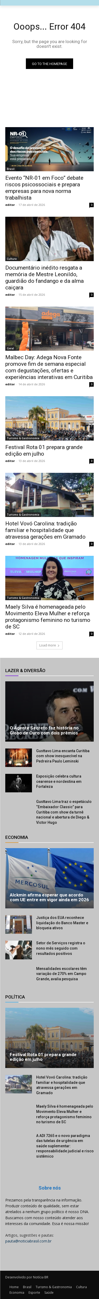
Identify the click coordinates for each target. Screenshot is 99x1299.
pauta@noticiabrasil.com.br (28, 1240)
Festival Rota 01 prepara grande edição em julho (44, 450)
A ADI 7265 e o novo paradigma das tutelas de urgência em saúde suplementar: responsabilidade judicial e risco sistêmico (65, 1146)
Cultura (12, 259)
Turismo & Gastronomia (23, 438)
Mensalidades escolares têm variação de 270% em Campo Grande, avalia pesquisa (61, 974)
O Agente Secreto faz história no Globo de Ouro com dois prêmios (44, 730)
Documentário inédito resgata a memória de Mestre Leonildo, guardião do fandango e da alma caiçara (44, 278)
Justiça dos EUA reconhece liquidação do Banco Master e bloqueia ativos (62, 923)
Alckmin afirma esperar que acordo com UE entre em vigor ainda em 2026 (49, 897)
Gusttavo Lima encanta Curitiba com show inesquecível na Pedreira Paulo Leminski (62, 756)
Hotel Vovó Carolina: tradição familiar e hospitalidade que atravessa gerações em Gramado (45, 530)
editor (10, 205)
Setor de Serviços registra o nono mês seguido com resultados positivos (60, 948)
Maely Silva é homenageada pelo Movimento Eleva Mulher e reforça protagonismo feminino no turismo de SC (47, 617)
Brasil (11, 169)
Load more (49, 645)
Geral (10, 348)
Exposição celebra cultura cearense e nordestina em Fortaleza (59, 781)
